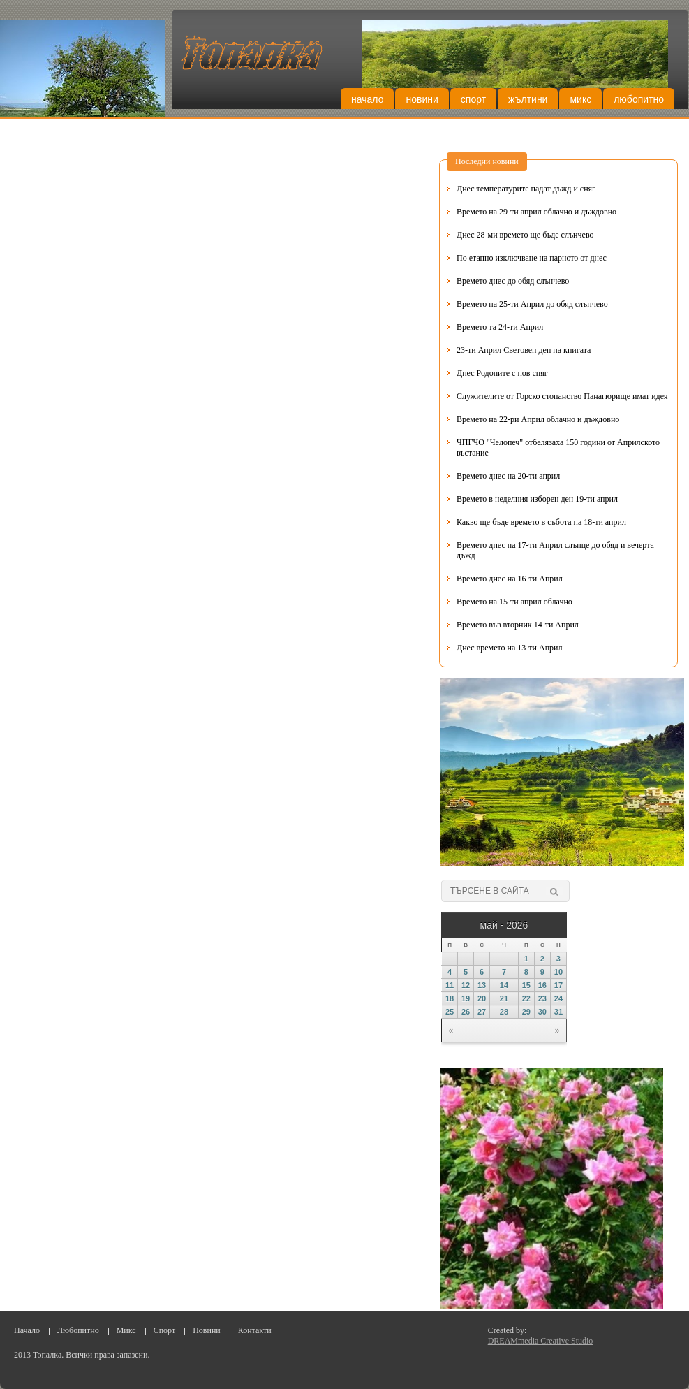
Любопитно (639, 99)
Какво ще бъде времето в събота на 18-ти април (541, 522)
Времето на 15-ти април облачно (514, 601)
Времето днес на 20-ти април (508, 476)
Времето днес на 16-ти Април (510, 578)
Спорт (473, 99)
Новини (422, 99)
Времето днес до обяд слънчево (513, 281)
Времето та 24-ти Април (500, 327)
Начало (367, 99)
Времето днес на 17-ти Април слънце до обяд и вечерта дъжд (555, 550)
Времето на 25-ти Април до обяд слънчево (532, 304)
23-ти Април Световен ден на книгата (524, 350)
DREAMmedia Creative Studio (540, 1341)
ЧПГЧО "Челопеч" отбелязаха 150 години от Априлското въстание (558, 447)
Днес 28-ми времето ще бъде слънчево (525, 235)
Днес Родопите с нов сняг (502, 373)
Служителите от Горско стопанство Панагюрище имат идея (562, 396)
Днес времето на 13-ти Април (509, 648)
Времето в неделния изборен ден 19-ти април (537, 499)
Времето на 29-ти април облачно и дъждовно (536, 212)
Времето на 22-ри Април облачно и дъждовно (538, 419)
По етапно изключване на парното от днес (532, 258)
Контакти (255, 1330)
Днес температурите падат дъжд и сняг (526, 189)
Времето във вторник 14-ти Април (518, 625)
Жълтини (527, 99)
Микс (580, 99)
